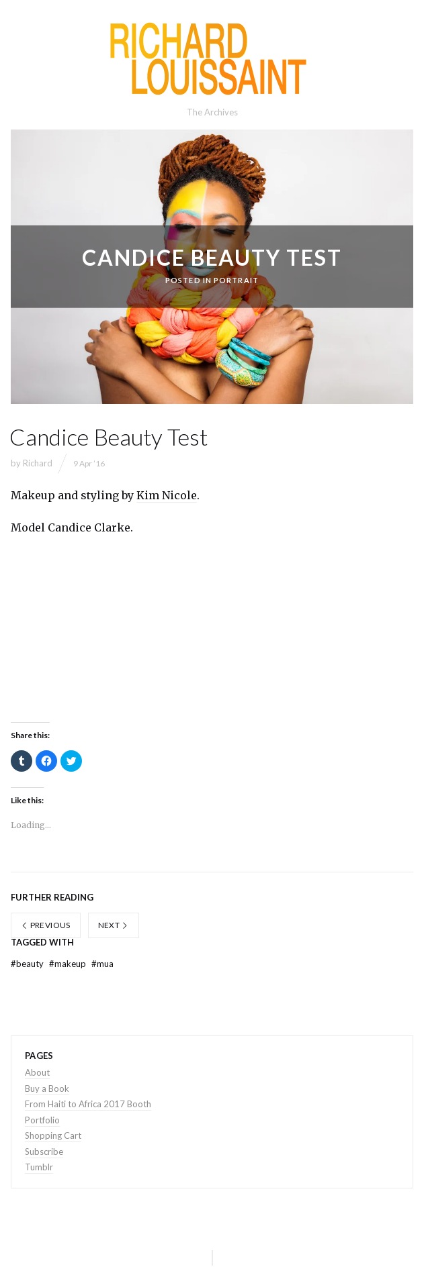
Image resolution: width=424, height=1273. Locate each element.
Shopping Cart (53, 1135)
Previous (46, 925)
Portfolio (42, 1120)
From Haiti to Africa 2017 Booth (88, 1104)
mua (102, 963)
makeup (68, 963)
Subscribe (44, 1151)
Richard (37, 463)
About (37, 1072)
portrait (236, 280)
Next (113, 925)
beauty (28, 963)
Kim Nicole (166, 495)
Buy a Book (47, 1088)
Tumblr (39, 1167)
